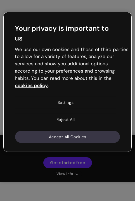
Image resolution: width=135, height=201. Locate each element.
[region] (67, 82)
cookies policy (31, 85)
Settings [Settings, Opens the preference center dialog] (66, 102)
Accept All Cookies (67, 136)
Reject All (65, 119)
